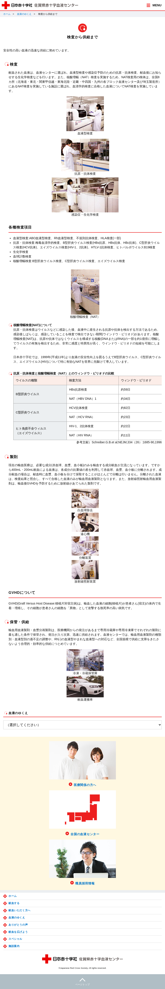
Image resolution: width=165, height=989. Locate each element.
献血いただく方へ (20, 910)
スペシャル (15, 938)
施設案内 (14, 946)
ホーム (6, 14)
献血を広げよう (18, 931)
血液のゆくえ (24, 14)
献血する (14, 903)
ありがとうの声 (18, 924)
